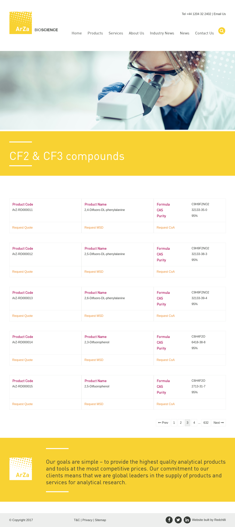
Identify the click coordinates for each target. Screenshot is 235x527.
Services (116, 33)
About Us (136, 33)
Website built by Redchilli (209, 519)
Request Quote (22, 227)
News (184, 33)
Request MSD (94, 227)
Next (219, 422)
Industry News (162, 33)
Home (77, 33)
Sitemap (100, 520)
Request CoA (166, 227)
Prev (163, 422)
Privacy (87, 520)
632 (206, 422)
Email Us (220, 14)
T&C (77, 520)
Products (95, 33)
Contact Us (204, 33)
